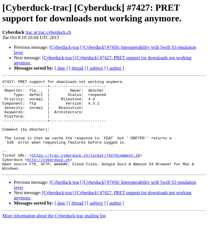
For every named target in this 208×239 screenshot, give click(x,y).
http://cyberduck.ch (48, 176)
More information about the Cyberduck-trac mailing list (54, 233)
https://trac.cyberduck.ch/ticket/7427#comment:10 (86, 170)
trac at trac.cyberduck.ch (48, 32)
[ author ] (115, 68)
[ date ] (61, 68)
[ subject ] (96, 68)
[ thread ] (77, 68)
